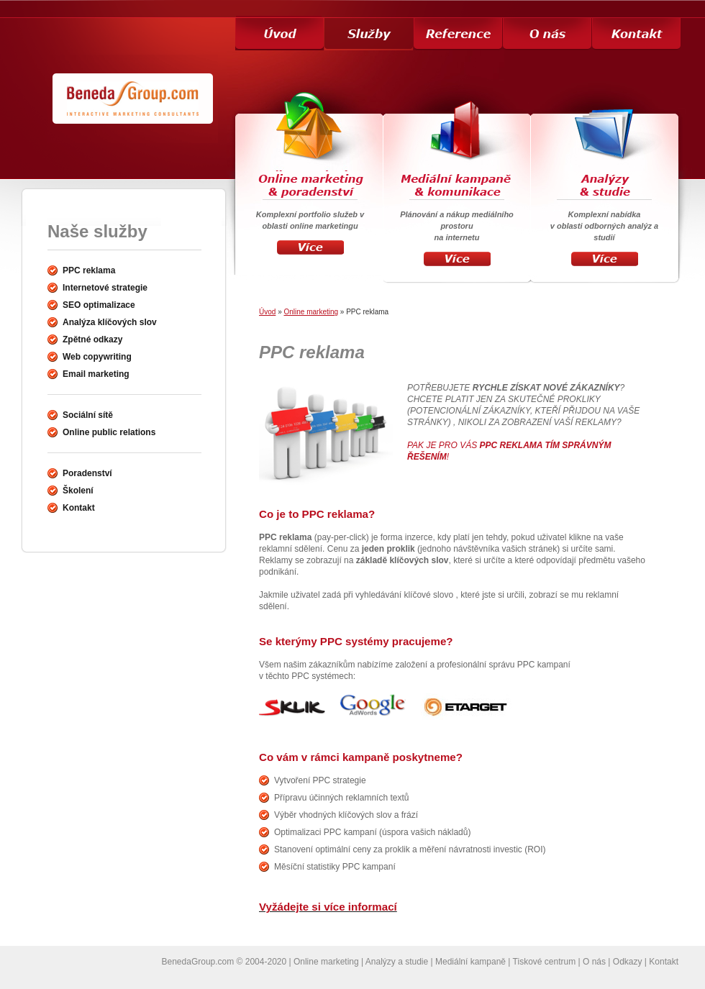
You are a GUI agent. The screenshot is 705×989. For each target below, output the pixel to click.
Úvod (267, 312)
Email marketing (96, 374)
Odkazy (627, 962)
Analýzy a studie (396, 962)
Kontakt (663, 962)
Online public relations (109, 432)
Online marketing (310, 312)
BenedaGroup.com (198, 962)
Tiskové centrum (544, 962)
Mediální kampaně (470, 962)
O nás (594, 962)
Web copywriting (97, 357)
